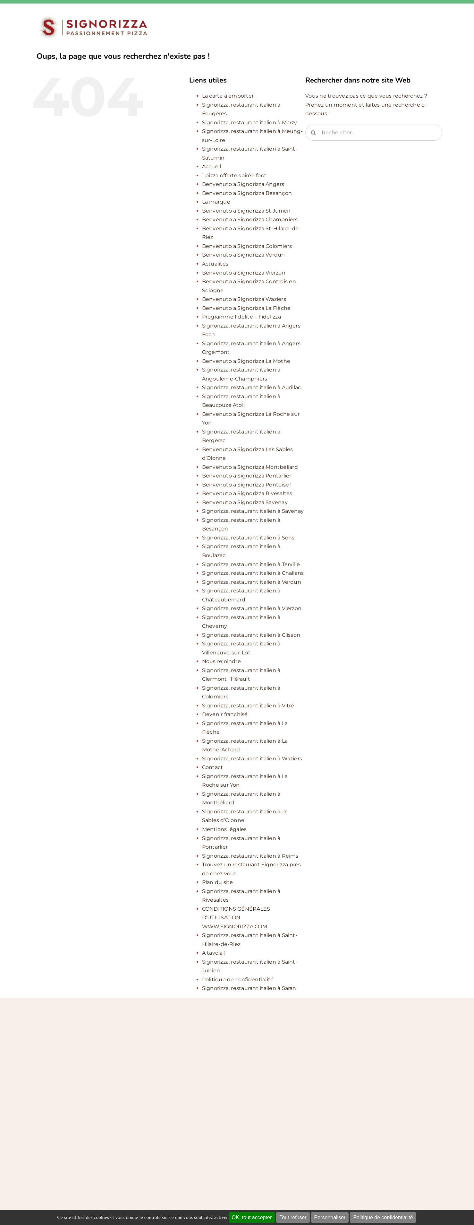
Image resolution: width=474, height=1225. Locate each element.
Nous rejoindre (221, 661)
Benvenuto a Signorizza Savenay (245, 502)
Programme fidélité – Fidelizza (241, 317)
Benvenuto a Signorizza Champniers (250, 219)
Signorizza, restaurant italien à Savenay (253, 511)
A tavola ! (213, 953)
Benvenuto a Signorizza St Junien (246, 211)
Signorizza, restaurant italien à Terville (251, 564)
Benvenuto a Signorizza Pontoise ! (247, 485)
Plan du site (217, 882)
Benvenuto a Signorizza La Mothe (246, 361)
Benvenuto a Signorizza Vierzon (243, 273)
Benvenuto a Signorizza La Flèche (246, 308)
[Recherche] (313, 133)
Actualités (215, 264)
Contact (212, 767)
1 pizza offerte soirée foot (234, 175)
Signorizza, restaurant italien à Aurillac (251, 387)
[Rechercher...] (373, 133)
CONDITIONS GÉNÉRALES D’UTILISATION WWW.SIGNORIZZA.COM (236, 918)
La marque (216, 202)
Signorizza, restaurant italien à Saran (249, 988)
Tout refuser (292, 1217)
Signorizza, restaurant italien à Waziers (252, 759)
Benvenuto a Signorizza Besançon (247, 193)
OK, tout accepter (252, 1217)
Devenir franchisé (225, 714)
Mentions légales (224, 829)
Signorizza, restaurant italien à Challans (253, 573)
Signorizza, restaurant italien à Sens (248, 538)
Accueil (211, 166)
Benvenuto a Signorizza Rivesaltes (247, 493)
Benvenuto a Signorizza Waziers (244, 299)
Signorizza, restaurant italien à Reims (250, 856)
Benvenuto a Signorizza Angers (243, 184)
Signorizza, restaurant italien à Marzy (249, 122)
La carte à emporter (228, 96)
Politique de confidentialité (383, 1217)
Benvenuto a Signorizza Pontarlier (247, 476)
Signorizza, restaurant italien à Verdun (251, 582)
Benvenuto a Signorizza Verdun (243, 255)
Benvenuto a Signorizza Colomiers (247, 246)
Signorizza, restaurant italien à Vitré (248, 706)
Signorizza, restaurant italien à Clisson (251, 635)
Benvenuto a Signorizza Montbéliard (250, 467)
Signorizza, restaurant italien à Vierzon (252, 608)
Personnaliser (330, 1217)
